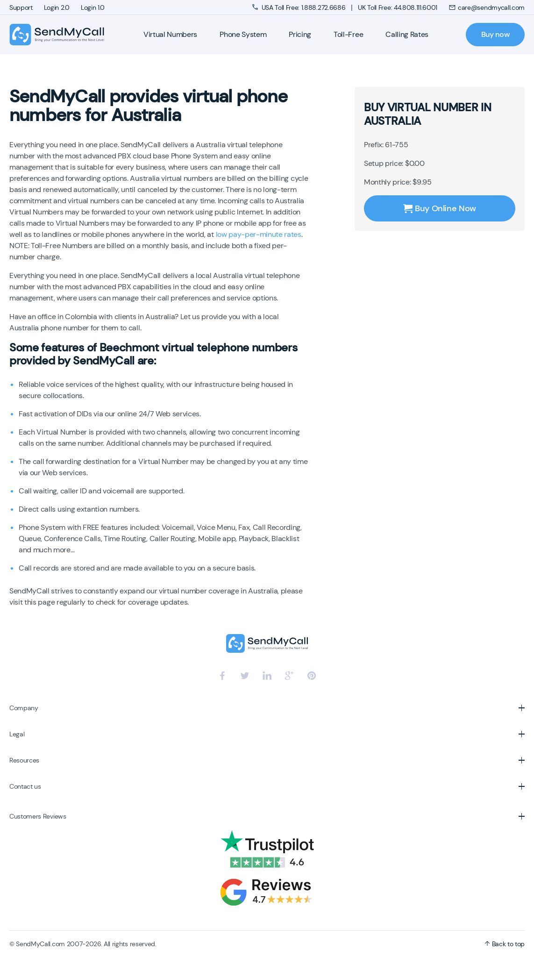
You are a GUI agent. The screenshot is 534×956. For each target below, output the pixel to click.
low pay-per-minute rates (258, 234)
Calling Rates (406, 34)
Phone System (243, 34)
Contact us (25, 786)
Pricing (300, 34)
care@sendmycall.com (487, 7)
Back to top (504, 944)
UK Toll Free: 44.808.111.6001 (397, 7)
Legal (16, 734)
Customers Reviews (37, 816)
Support (21, 7)
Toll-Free (348, 34)
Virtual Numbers (170, 34)
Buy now (495, 34)
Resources (24, 760)
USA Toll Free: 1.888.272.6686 (299, 7)
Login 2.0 (57, 7)
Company (23, 708)
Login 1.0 (93, 7)
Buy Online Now (439, 208)
